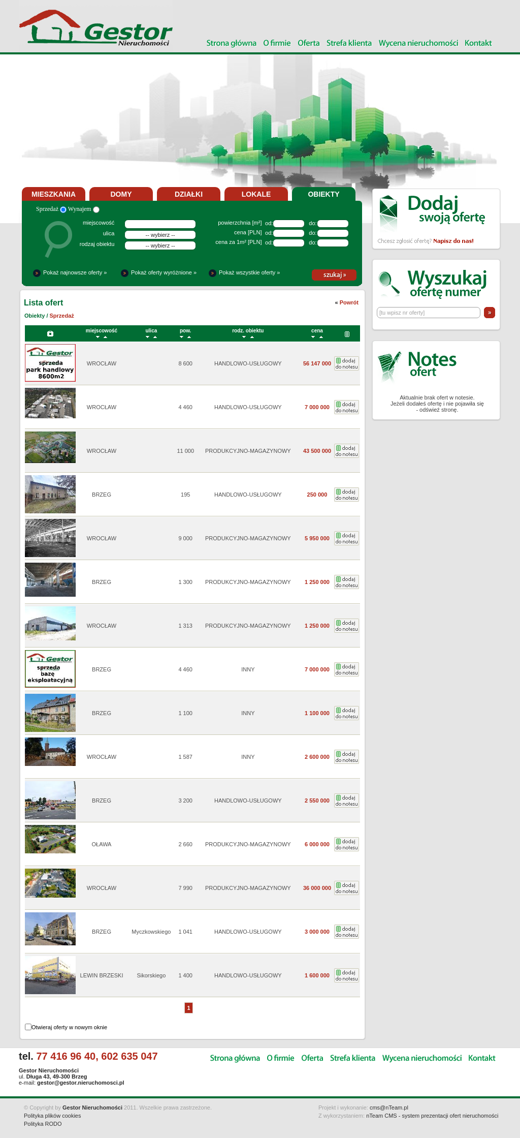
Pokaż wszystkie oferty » (249, 272)
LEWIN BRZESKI (101, 975)
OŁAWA (102, 844)
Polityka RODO (43, 1124)
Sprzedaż (51, 208)
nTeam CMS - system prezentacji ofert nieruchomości (432, 1116)
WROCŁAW (101, 363)
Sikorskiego (151, 975)
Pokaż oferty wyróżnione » (164, 272)
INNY (247, 669)
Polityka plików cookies (52, 1116)
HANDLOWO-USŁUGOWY (248, 363)
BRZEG (101, 494)
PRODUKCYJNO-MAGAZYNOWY (248, 451)
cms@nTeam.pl (389, 1107)
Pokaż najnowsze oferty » (75, 272)
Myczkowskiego (151, 932)
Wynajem (84, 208)
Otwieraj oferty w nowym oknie (69, 1027)
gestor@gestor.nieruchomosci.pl (80, 1083)
